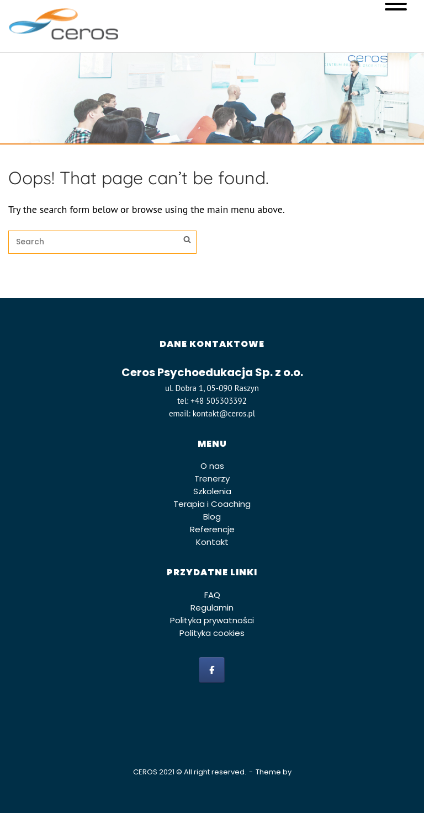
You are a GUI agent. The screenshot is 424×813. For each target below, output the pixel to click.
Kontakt (212, 542)
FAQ (212, 595)
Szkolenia (212, 491)
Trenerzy (212, 478)
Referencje (212, 529)
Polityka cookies (212, 633)
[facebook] (212, 670)
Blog (212, 516)
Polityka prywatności (212, 620)
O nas (212, 466)
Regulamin (212, 607)
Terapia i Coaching (212, 504)
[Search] (187, 241)
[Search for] (102, 242)
